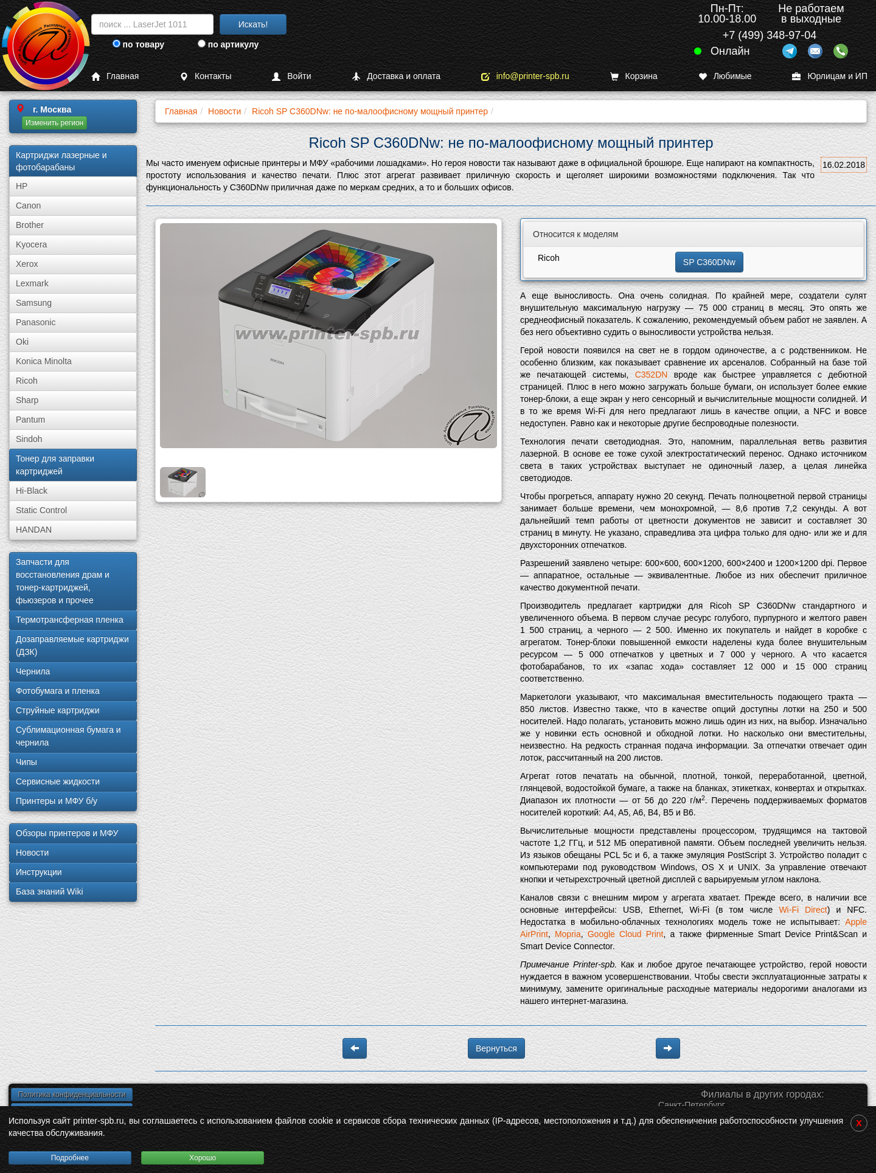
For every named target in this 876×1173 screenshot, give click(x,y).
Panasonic (35, 322)
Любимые (725, 76)
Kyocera (31, 244)
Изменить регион (54, 123)
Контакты (205, 76)
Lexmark (32, 283)
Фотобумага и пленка (58, 691)
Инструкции (39, 872)
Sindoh (29, 439)
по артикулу (228, 44)
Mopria (568, 934)
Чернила (33, 671)
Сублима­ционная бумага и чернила (68, 736)
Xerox (27, 264)
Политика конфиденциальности (71, 1094)
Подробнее (70, 1158)
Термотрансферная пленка (69, 620)
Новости (32, 852)
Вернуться (496, 1048)
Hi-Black (31, 491)
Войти (291, 76)
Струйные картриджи (58, 710)
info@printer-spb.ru (525, 76)
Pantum (30, 419)
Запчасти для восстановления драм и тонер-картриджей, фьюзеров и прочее (62, 581)
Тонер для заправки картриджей (55, 465)
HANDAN (34, 530)
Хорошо (202, 1158)
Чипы (26, 762)
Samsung (34, 303)
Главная (115, 76)
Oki (22, 342)
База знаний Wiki (49, 891)
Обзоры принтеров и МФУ (67, 833)
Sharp (27, 400)
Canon (28, 205)
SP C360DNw (709, 262)
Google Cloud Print (626, 934)
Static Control (41, 510)
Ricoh (27, 381)
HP (21, 186)
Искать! (253, 24)
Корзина (634, 76)
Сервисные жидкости (58, 781)
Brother (30, 225)
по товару (138, 44)
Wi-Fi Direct (803, 910)
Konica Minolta (44, 361)
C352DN (651, 374)
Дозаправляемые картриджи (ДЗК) (72, 645)
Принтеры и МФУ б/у (56, 801)
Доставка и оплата (396, 76)
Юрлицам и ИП (829, 76)
